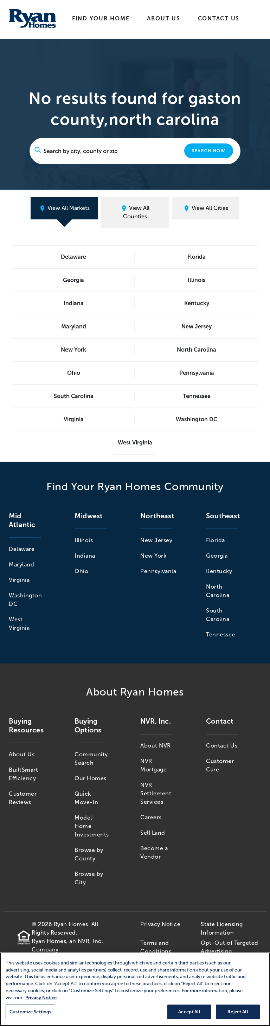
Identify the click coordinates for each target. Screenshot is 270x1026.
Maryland (73, 326)
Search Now (208, 150)
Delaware (73, 257)
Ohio (73, 373)
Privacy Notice (160, 924)
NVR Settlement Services (155, 793)
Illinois (196, 280)
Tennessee (197, 396)
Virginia (74, 419)
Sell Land (152, 833)
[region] (135, 989)
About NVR (155, 746)
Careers (151, 817)
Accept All (189, 1011)
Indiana (74, 303)
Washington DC (196, 419)
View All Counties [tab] (135, 212)
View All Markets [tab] (64, 208)
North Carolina (196, 350)
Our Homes (91, 778)
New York (73, 350)
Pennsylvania (196, 373)
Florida (196, 257)
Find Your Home (101, 18)
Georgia (73, 280)
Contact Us (219, 18)
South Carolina (74, 396)
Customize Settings (30, 1011)
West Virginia (135, 442)
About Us (163, 18)
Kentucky (196, 303)
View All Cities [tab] (205, 208)
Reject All (237, 1011)
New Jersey (196, 326)
